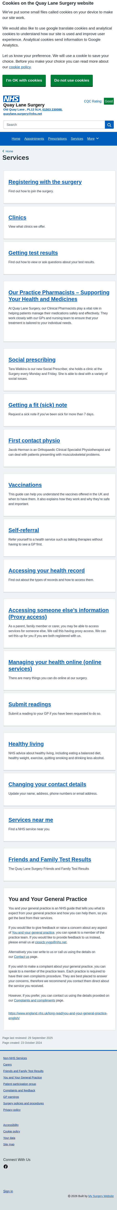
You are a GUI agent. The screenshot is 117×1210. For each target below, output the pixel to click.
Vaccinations (25, 485)
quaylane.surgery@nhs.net (22, 113)
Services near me (30, 820)
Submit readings (29, 704)
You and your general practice (33, 932)
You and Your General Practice (22, 1077)
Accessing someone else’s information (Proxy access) (58, 613)
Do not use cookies (71, 80)
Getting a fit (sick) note (37, 405)
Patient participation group (19, 1084)
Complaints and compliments (34, 1000)
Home (16, 138)
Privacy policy (12, 1109)
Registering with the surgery (45, 182)
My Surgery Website (101, 1196)
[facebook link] (5, 1166)
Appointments (34, 138)
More (93, 138)
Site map (8, 1144)
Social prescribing (32, 359)
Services (77, 138)
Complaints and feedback (19, 1090)
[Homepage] (43, 101)
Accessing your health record (46, 570)
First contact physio (34, 440)
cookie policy (19, 67)
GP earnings (11, 1096)
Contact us (21, 956)
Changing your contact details (47, 784)
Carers (7, 1064)
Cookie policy (11, 1131)
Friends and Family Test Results (49, 859)
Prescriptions (57, 138)
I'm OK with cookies (24, 80)
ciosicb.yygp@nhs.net (51, 942)
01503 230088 (52, 109)
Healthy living (26, 744)
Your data (9, 1137)
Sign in (8, 1191)
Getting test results (33, 253)
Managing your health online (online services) (54, 665)
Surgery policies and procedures (23, 1103)
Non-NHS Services (15, 1058)
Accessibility (11, 1125)
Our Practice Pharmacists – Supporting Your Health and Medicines (59, 296)
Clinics (17, 217)
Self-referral (23, 530)
